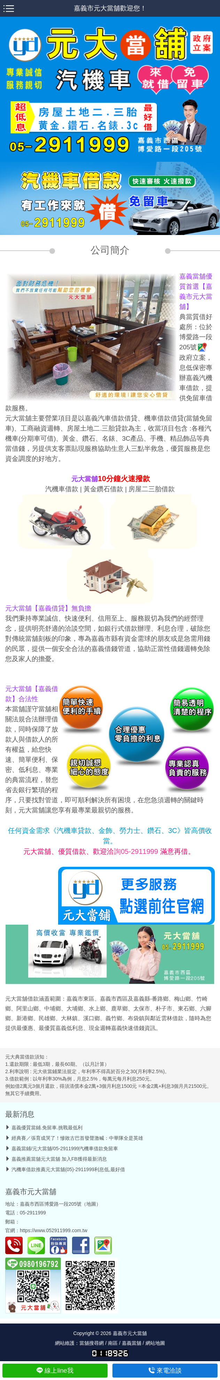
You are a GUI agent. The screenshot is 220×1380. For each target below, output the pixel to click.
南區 (113, 1343)
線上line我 (55, 1370)
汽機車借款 (61, 489)
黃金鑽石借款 (103, 489)
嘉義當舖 (131, 1343)
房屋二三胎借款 (151, 489)
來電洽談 (165, 1370)
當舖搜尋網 (91, 1343)
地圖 (91, 1204)
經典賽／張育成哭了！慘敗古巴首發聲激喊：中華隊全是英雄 (77, 1138)
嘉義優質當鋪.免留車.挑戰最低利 (46, 1127)
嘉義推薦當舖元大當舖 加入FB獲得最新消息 (59, 1159)
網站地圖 (155, 1343)
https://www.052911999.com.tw (53, 1230)
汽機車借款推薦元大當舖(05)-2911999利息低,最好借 (68, 1169)
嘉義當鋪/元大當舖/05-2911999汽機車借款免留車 (64, 1148)
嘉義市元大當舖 (30, 1192)
